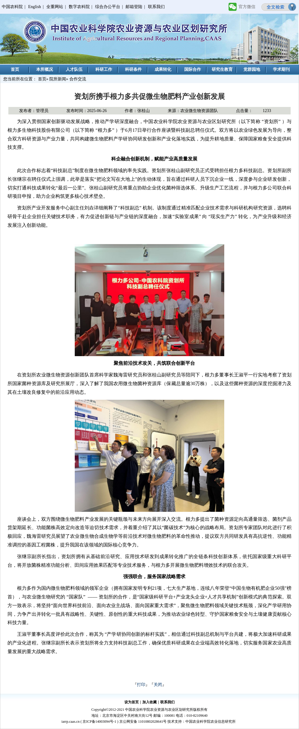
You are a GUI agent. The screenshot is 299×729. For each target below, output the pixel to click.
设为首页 (131, 702)
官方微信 (247, 6)
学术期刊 (281, 69)
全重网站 (54, 6)
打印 (141, 684)
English (34, 6)
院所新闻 (57, 79)
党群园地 (251, 69)
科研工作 (103, 69)
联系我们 (156, 6)
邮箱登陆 (134, 6)
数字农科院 (79, 6)
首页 (15, 69)
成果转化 (163, 69)
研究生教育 (222, 69)
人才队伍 (74, 69)
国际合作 (192, 69)
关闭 (158, 684)
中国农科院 (12, 6)
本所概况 (44, 69)
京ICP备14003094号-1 (99, 721)
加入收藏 (149, 702)
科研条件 (133, 69)
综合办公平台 (107, 6)
